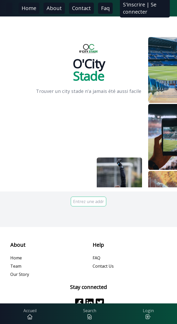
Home (29, 8)
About (54, 8)
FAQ (96, 258)
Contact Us (103, 266)
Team (15, 266)
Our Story (19, 274)
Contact (81, 8)
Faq (105, 8)
